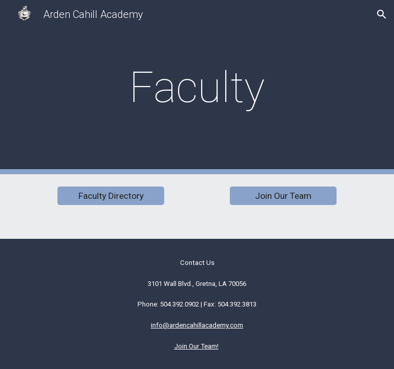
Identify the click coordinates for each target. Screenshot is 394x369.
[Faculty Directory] (110, 196)
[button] (381, 14)
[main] (196, 87)
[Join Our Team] (283, 196)
